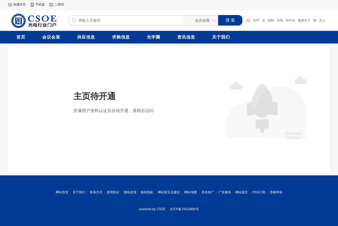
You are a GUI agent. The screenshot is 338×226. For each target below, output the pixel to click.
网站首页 (62, 192)
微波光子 (304, 20)
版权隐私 (147, 192)
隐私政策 (130, 192)
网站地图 (190, 192)
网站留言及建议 (169, 192)
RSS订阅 (258, 192)
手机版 (40, 4)
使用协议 (113, 192)
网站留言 (241, 192)
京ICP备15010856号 (184, 209)
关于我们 (79, 192)
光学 (256, 20)
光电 (280, 20)
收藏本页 (19, 4)
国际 (271, 20)
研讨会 (290, 20)
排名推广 (207, 192)
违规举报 (276, 192)
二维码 (59, 4)
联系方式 (96, 192)
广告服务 (224, 192)
